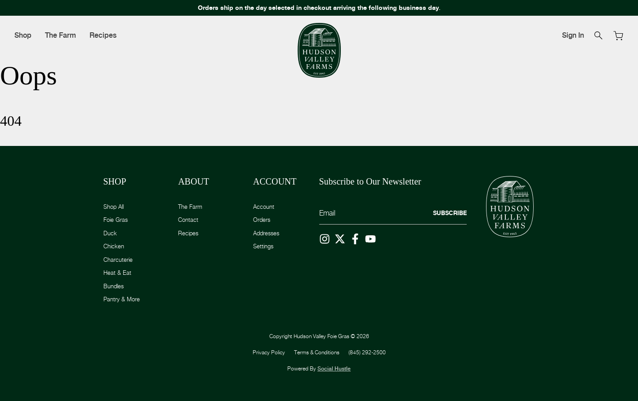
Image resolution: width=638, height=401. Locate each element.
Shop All (113, 206)
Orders (261, 219)
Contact (188, 219)
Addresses (266, 233)
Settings (263, 246)
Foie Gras (115, 219)
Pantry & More (121, 299)
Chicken (113, 246)
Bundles (113, 286)
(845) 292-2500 (367, 352)
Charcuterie (118, 259)
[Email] (393, 214)
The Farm (60, 35)
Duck (110, 233)
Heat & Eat (117, 272)
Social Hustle (334, 369)
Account (263, 206)
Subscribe (450, 212)
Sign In (573, 35)
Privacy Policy (269, 352)
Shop (22, 35)
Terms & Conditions (316, 352)
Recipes (102, 35)
